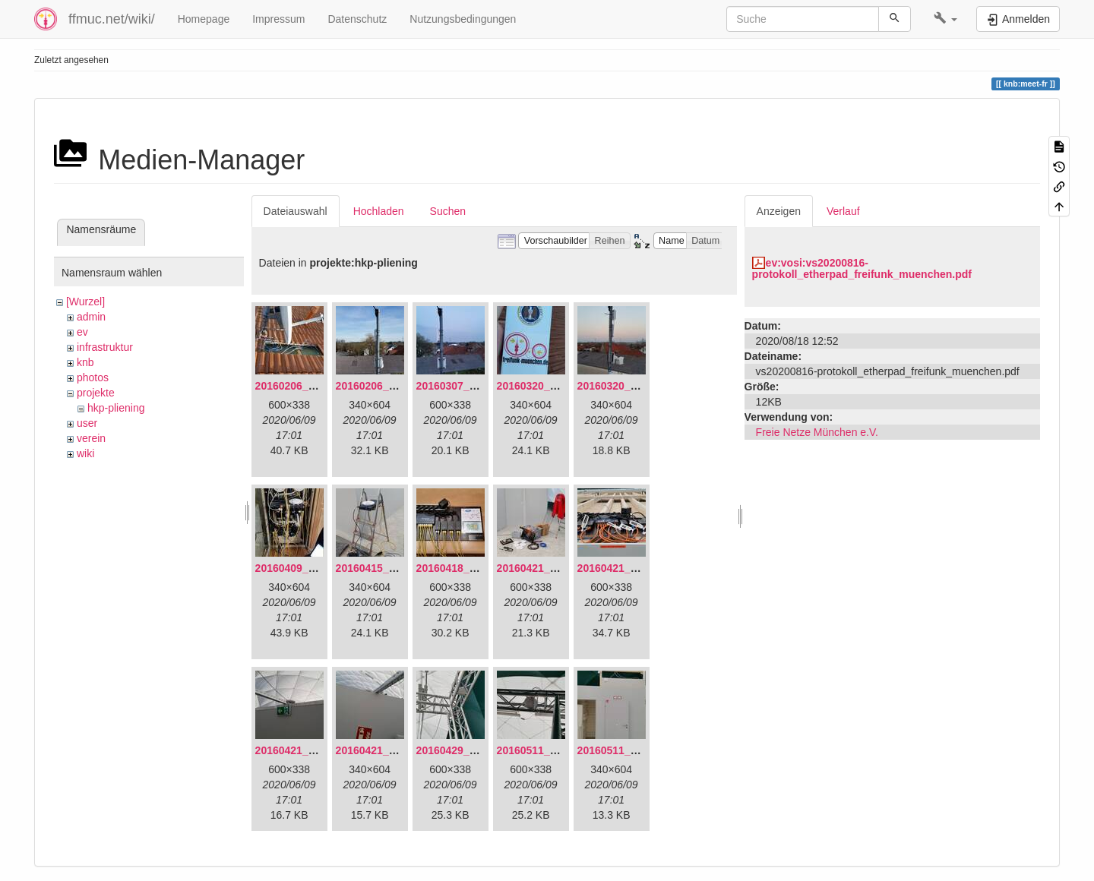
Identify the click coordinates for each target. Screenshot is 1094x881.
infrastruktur (105, 347)
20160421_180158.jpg (309, 750)
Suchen (448, 211)
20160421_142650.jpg (551, 568)
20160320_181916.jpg (551, 386)
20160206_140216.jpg (390, 386)
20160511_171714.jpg (631, 750)
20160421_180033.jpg (631, 568)
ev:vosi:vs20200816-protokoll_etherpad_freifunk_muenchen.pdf (862, 268)
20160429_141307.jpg (470, 750)
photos (93, 377)
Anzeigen (779, 211)
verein (91, 438)
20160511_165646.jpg (551, 750)
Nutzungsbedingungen (462, 19)
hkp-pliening (116, 408)
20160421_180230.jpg (390, 750)
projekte (96, 393)
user (87, 423)
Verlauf (843, 211)
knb (85, 362)
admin (91, 317)
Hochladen (378, 211)
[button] (945, 19)
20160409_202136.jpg (309, 568)
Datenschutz (357, 19)
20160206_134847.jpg (309, 386)
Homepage (204, 19)
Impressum (278, 19)
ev (82, 332)
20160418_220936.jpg (470, 568)
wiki (85, 453)
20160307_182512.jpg (470, 386)
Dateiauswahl (295, 211)
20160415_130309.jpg (390, 568)
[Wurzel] (85, 301)
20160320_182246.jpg (631, 386)
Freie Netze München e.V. (817, 432)
